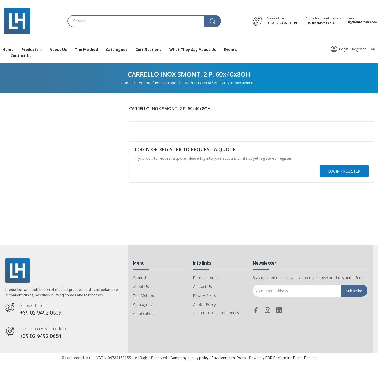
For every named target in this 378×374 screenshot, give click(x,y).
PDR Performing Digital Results (291, 358)
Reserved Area (205, 277)
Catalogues (142, 304)
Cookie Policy (204, 304)
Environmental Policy (229, 358)
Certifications (144, 313)
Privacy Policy (204, 295)
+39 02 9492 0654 (319, 23)
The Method (143, 295)
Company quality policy (190, 358)
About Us (141, 286)
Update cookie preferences (216, 312)
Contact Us (202, 286)
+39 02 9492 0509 (282, 23)
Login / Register (344, 171)
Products (140, 277)
